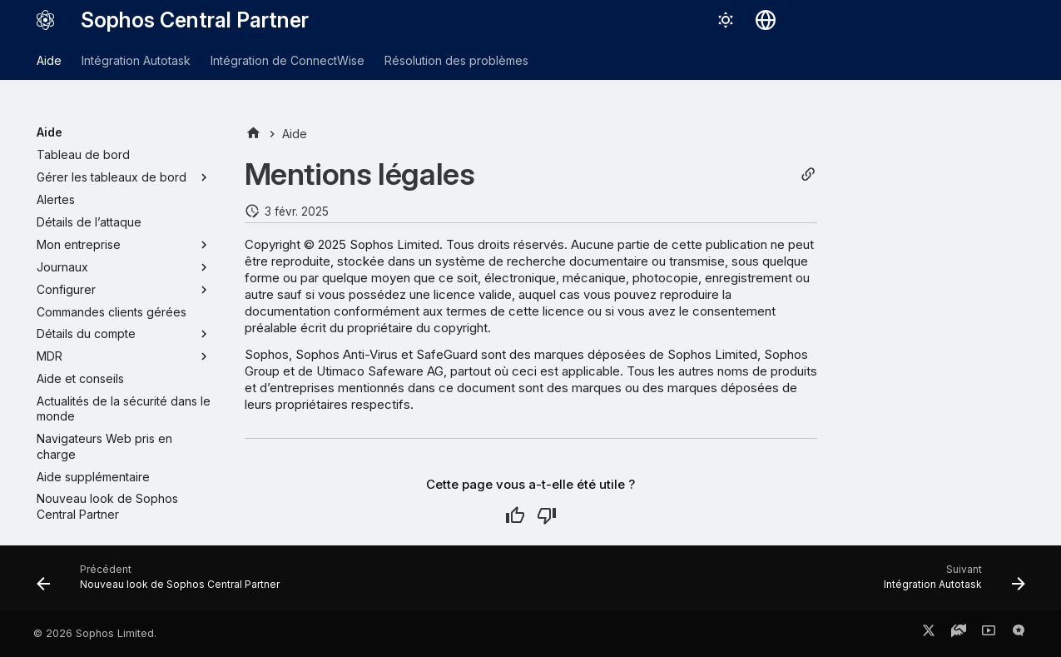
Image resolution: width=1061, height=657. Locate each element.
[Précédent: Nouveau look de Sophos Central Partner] (162, 583)
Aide (49, 60)
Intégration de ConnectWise (287, 60)
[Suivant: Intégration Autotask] (950, 583)
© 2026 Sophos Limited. (94, 633)
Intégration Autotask (136, 60)
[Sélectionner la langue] (765, 20)
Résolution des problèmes (456, 60)
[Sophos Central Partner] (46, 20)
